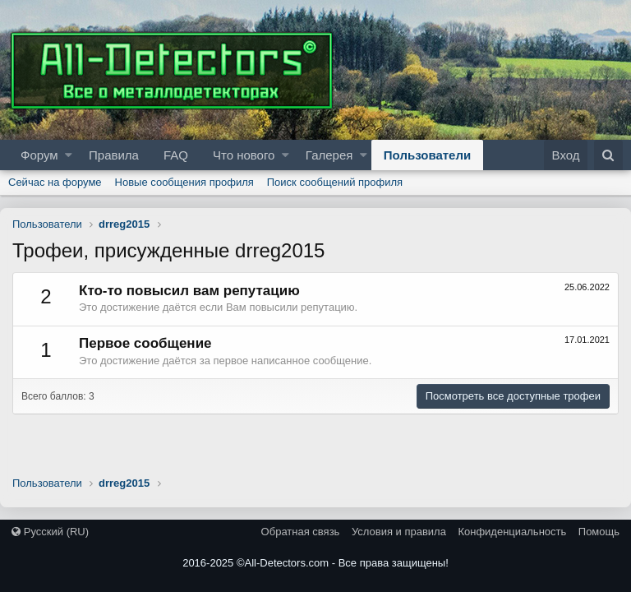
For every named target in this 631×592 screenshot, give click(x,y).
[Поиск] (608, 155)
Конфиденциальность (512, 531)
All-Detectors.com (287, 563)
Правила (114, 155)
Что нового (243, 155)
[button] (68, 155)
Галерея (329, 155)
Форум (39, 155)
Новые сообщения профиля (184, 182)
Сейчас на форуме (55, 182)
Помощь (598, 531)
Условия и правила (399, 531)
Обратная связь (300, 531)
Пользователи (427, 155)
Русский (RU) (50, 531)
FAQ (176, 155)
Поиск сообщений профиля (335, 182)
